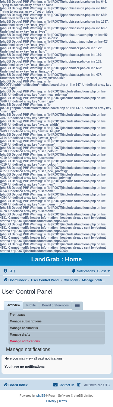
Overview (13, 305)
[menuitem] (9, 271)
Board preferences (55, 305)
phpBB (41, 395)
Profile (31, 305)
